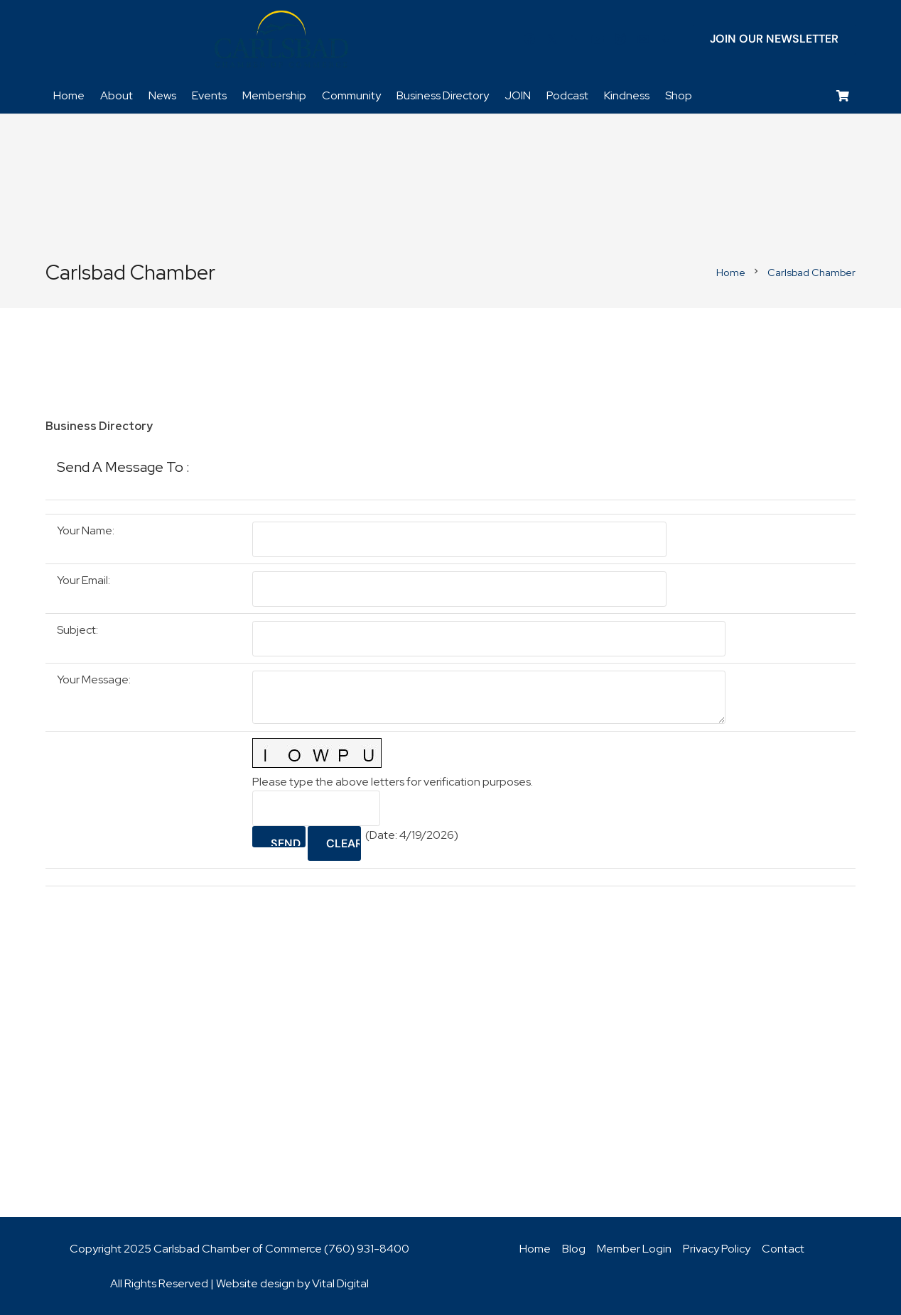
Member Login (634, 1248)
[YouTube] (597, 39)
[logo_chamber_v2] (281, 39)
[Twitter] (552, 39)
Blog (574, 1248)
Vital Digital (340, 1283)
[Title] (643, 39)
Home (535, 1248)
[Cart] (843, 96)
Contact (783, 1248)
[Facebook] (529, 39)
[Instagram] (620, 39)
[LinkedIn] (574, 39)
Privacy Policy (716, 1248)
